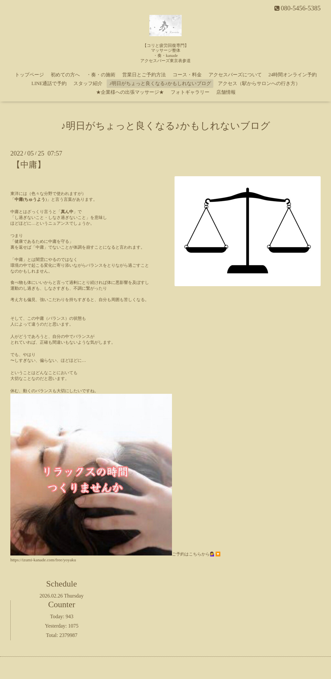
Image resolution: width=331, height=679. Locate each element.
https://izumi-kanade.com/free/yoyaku (43, 559)
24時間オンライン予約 (292, 74)
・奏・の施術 (100, 74)
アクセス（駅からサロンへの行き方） (259, 83)
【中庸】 (29, 164)
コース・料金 (187, 74)
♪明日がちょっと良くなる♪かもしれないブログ (160, 83)
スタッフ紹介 (87, 83)
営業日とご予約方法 (144, 74)
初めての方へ (65, 74)
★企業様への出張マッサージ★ (130, 92)
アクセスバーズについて (235, 74)
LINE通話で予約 (49, 83)
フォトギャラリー (190, 92)
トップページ (29, 74)
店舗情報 (226, 92)
